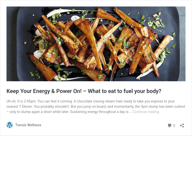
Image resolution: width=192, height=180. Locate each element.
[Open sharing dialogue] (182, 124)
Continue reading (145, 112)
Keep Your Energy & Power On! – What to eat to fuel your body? (83, 91)
